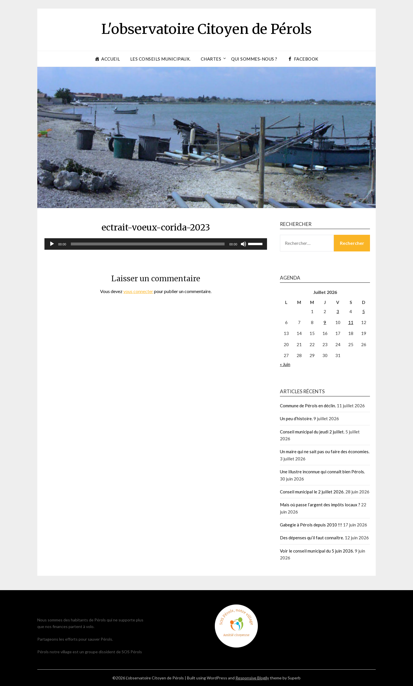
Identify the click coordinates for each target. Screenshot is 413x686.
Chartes (211, 58)
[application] (155, 244)
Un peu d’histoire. (296, 418)
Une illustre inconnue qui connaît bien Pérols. (322, 471)
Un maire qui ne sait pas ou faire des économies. (324, 451)
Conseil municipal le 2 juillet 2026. (312, 491)
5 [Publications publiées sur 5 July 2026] (363, 311)
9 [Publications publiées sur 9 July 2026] (325, 322)
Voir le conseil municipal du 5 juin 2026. (317, 550)
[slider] (148, 244)
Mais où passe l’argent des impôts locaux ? (320, 504)
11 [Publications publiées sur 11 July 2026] (350, 322)
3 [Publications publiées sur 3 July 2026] (337, 311)
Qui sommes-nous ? (254, 58)
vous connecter (138, 291)
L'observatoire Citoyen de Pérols (206, 29)
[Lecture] (52, 244)
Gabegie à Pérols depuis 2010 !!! (311, 524)
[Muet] (243, 244)
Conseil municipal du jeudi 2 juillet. (312, 431)
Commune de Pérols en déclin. (308, 405)
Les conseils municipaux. (160, 58)
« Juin (285, 364)
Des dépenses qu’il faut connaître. (312, 537)
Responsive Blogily (252, 677)
